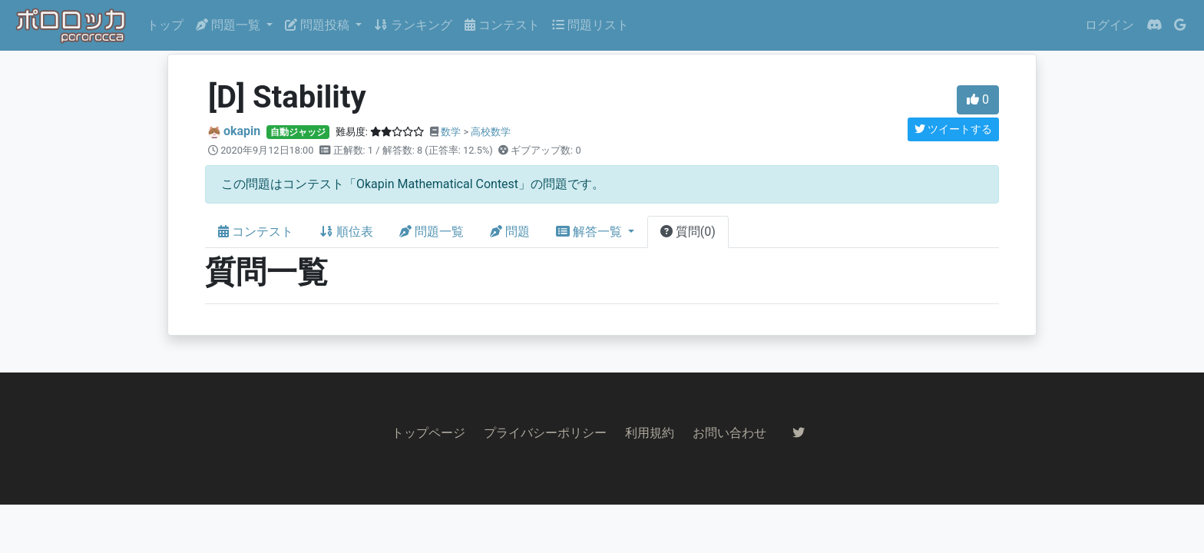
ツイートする (953, 129)
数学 (451, 131)
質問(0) (688, 231)
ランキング (413, 25)
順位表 (346, 231)
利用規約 (649, 433)
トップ (165, 25)
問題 (510, 231)
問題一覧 (431, 231)
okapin (241, 131)
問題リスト (590, 25)
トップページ (428, 433)
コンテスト (502, 25)
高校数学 (491, 131)
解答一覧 (590, 231)
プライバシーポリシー (545, 433)
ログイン (1109, 25)
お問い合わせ (729, 433)
